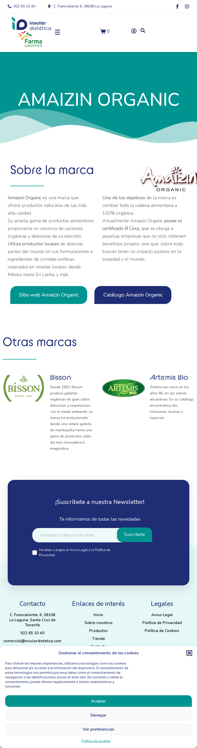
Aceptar (98, 701)
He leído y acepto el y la (74, 552)
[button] (189, 653)
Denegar (98, 715)
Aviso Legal (79, 550)
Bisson (60, 377)
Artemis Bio (169, 377)
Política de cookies (96, 741)
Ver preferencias (98, 729)
